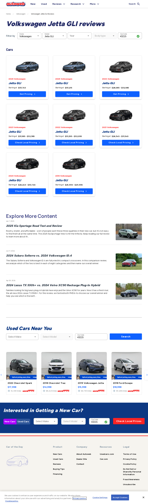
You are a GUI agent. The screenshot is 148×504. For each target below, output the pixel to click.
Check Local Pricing (27, 142)
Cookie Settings (100, 497)
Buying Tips (59, 469)
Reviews (57, 464)
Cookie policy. (11, 501)
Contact (80, 464)
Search (125, 336)
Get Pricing (27, 94)
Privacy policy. (79, 498)
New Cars (10, 421)
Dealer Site (81, 459)
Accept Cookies (120, 497)
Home (8, 14)
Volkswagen (21, 14)
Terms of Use (129, 454)
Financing (57, 474)
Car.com (104, 459)
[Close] (143, 497)
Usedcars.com (107, 454)
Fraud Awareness (131, 479)
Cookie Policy (129, 464)
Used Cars (23, 421)
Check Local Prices (128, 421)
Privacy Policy (130, 459)
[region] (74, 497)
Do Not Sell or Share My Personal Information (132, 472)
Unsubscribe (129, 484)
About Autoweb (83, 454)
